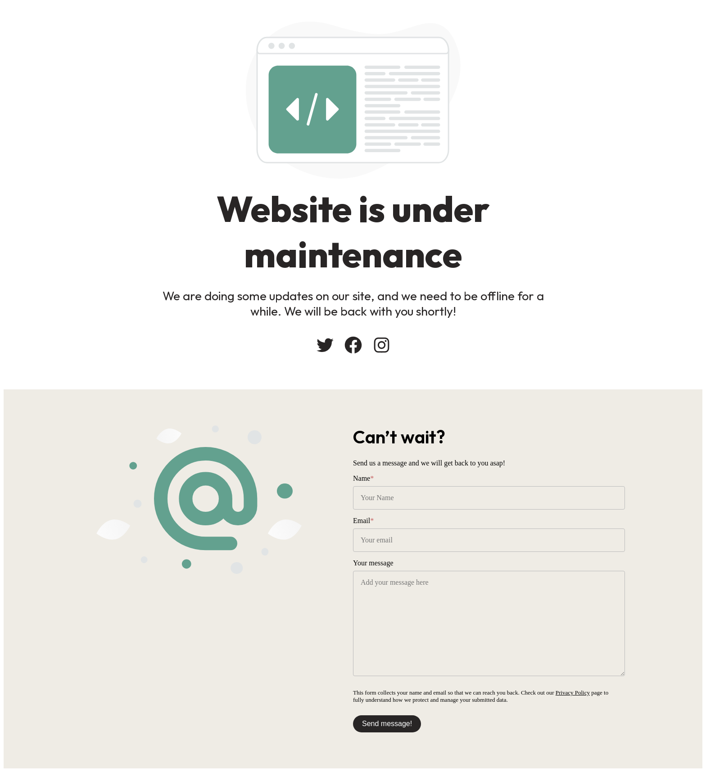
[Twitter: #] (325, 345)
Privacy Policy (573, 692)
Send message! (387, 723)
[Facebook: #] (353, 345)
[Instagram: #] (381, 345)
